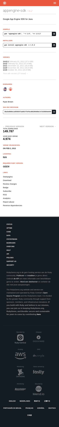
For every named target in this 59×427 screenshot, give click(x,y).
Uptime (9, 228)
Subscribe (7, 191)
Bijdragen (10, 243)
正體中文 (47, 401)
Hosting (22, 349)
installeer (31, 275)
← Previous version (13, 126)
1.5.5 (5, 70)
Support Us (11, 261)
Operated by (21, 333)
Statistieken (11, 239)
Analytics (6, 198)
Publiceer (20, 275)
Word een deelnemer (29, 282)
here (39, 314)
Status (9, 224)
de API (16, 279)
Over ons (10, 246)
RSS (5, 195)
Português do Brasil (12, 408)
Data (8, 235)
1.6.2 (5, 63)
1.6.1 (5, 66)
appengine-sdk (14, 10)
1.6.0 (5, 68)
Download (7, 180)
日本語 (29, 415)
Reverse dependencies (12, 205)
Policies (10, 258)
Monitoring (21, 367)
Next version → (48, 126)
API (7, 254)
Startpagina (8, 177)
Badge (5, 187)
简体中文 (37, 401)
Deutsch (52, 408)
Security (10, 265)
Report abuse (8, 202)
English (12, 401)
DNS (40, 349)
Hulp (8, 250)
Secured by (39, 384)
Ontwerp (40, 332)
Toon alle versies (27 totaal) (14, 73)
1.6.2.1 (6, 61)
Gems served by (38, 367)
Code (8, 232)
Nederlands (25, 401)
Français (29, 408)
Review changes (10, 184)
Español (40, 408)
